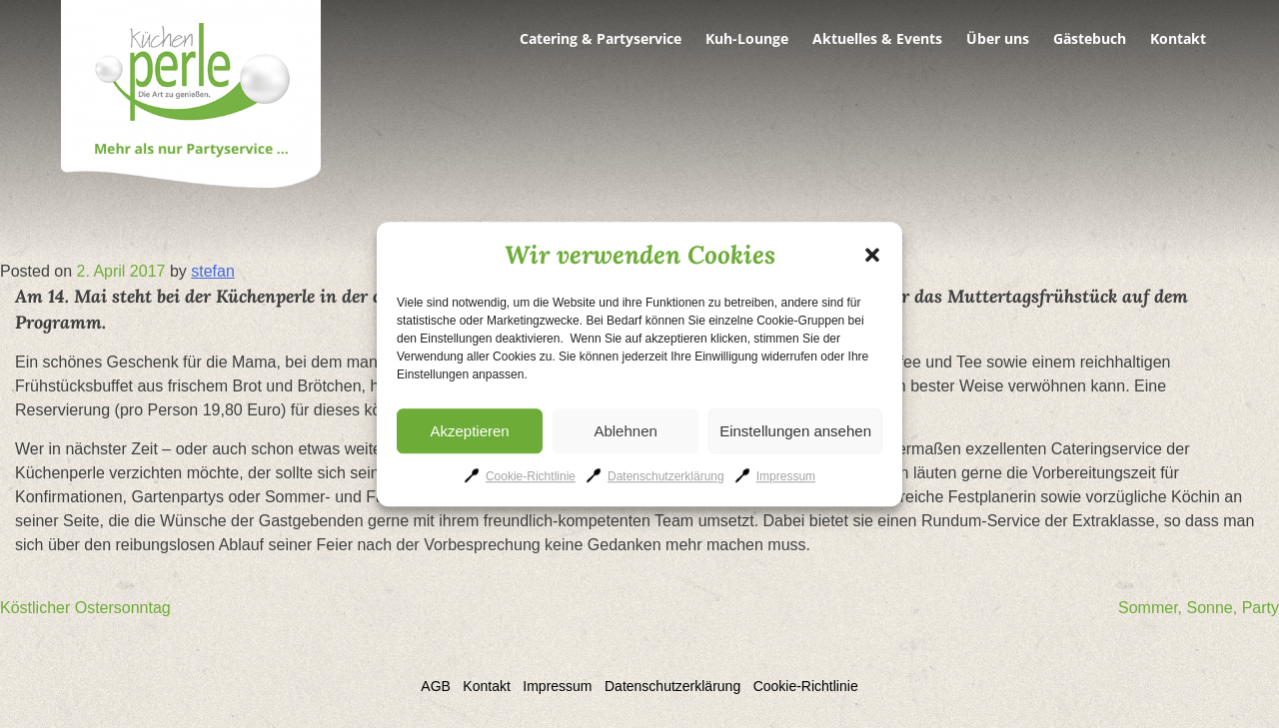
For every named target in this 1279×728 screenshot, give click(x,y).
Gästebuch (1089, 39)
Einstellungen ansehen (795, 430)
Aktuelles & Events (877, 39)
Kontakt (1178, 39)
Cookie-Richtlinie (531, 476)
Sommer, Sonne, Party (1198, 607)
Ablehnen (625, 430)
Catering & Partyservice (600, 39)
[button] (872, 256)
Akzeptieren (469, 430)
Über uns (997, 39)
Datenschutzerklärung (666, 476)
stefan (213, 271)
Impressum (785, 476)
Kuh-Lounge (746, 39)
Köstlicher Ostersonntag (85, 607)
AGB (436, 686)
